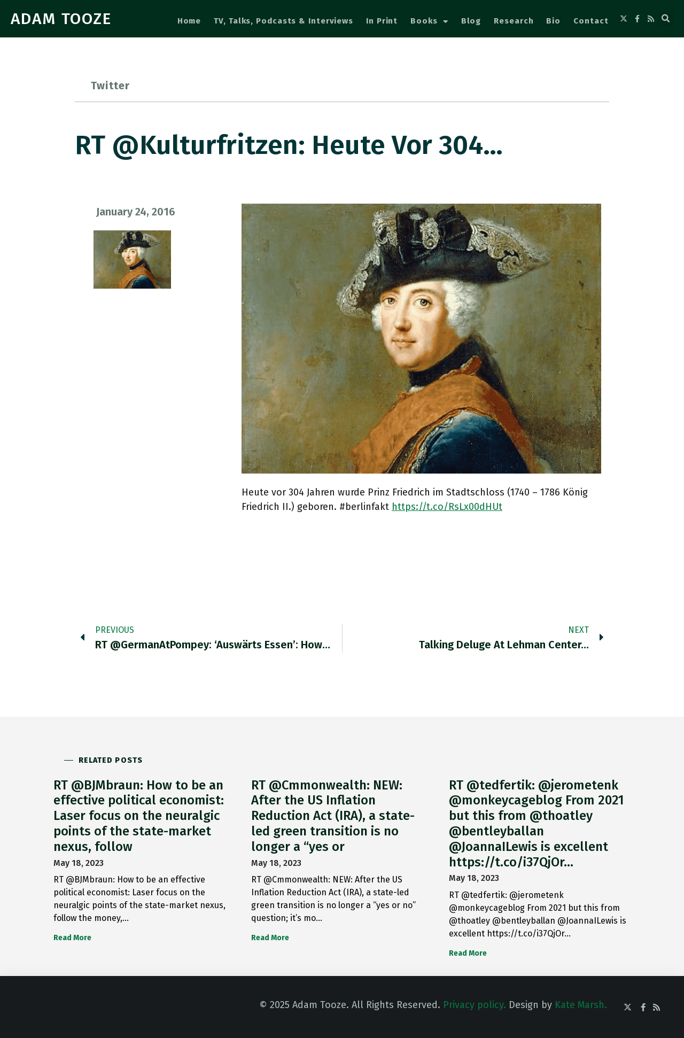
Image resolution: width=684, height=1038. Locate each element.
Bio (553, 21)
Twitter (110, 85)
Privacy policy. (474, 1005)
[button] (665, 18)
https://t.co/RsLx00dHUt (447, 507)
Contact (590, 21)
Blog (471, 21)
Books (429, 22)
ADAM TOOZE (61, 18)
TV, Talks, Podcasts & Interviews (283, 21)
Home (189, 21)
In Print (382, 21)
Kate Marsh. (581, 1005)
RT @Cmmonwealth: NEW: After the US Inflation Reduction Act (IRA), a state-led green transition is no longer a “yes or (333, 816)
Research (513, 21)
